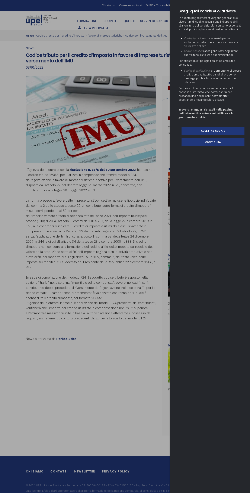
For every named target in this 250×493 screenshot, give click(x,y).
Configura (213, 142)
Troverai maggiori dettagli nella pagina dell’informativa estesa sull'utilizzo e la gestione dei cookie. (206, 113)
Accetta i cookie (213, 130)
